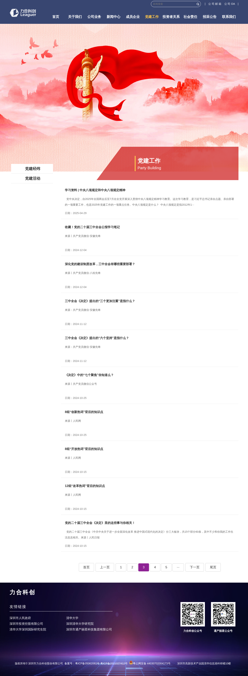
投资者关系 (171, 17)
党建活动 (32, 178)
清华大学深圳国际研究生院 (28, 629)
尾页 (213, 567)
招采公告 (210, 17)
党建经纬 (32, 169)
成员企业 (133, 17)
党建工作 (152, 17)
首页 (55, 17)
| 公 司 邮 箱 (214, 3)
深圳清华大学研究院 (80, 623)
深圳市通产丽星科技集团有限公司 (89, 629)
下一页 (195, 567)
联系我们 (229, 17)
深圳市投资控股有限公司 (26, 623)
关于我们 (75, 17)
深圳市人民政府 (20, 618)
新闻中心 (113, 17)
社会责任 (190, 17)
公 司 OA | (231, 3)
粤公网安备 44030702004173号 (150, 663)
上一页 (105, 567)
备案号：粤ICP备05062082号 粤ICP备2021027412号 (96, 663)
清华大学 (72, 618)
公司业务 (94, 17)
